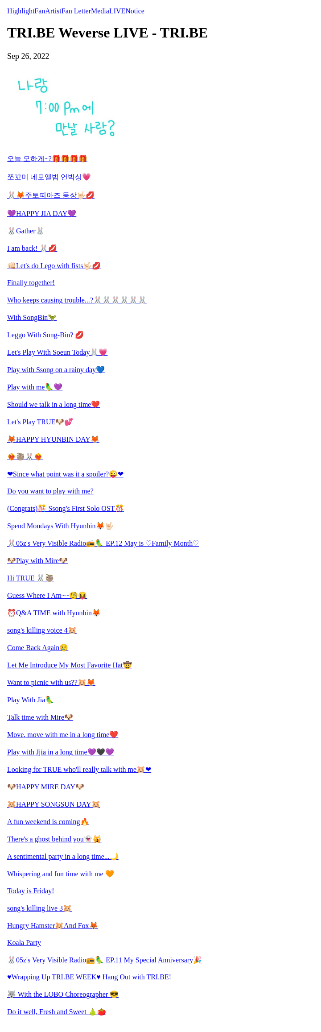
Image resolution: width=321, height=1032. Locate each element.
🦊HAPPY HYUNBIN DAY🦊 (53, 439)
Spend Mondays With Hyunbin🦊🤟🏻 (60, 526)
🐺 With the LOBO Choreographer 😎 (63, 994)
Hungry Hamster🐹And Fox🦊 (52, 925)
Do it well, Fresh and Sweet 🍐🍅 (56, 1011)
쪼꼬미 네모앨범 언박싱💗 (49, 177)
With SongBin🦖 (32, 317)
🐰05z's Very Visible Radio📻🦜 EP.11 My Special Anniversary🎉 (104, 960)
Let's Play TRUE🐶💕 (40, 422)
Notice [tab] (134, 11)
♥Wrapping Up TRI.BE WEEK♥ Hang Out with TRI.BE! (89, 977)
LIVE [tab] (117, 11)
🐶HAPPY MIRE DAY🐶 (45, 787)
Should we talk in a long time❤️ (53, 404)
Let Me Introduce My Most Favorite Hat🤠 (69, 665)
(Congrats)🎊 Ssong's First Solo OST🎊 (65, 508)
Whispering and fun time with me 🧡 (60, 874)
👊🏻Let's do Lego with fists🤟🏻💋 (54, 265)
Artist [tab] (53, 11)
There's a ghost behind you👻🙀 (54, 839)
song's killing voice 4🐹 (42, 630)
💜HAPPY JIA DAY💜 (41, 213)
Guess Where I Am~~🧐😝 (47, 595)
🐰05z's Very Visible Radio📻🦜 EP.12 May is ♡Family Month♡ (103, 543)
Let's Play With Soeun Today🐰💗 (57, 352)
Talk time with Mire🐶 (40, 717)
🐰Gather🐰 (26, 231)
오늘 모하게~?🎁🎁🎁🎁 (47, 158)
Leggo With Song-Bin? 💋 (45, 335)
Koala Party (24, 942)
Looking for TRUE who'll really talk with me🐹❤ (79, 769)
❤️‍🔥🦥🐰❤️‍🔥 (25, 456)
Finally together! (31, 282)
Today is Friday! (30, 891)
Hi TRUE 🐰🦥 (30, 578)
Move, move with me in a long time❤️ (62, 734)
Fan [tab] (39, 11)
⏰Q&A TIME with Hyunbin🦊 (54, 613)
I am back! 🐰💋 (32, 248)
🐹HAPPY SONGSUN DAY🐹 (53, 804)
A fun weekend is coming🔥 (48, 821)
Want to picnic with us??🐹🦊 (51, 682)
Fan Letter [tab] (76, 11)
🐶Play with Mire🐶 (37, 560)
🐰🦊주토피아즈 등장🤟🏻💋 (51, 195)
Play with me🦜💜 (34, 387)
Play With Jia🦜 (30, 700)
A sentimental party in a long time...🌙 (63, 856)
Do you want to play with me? (50, 491)
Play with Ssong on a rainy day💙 (56, 369)
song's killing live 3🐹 (39, 908)
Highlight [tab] (20, 11)
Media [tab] (100, 11)
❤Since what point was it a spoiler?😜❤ (65, 474)
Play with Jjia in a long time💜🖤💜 (60, 752)
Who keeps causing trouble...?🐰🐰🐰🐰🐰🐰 (77, 300)
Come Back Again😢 (37, 647)
